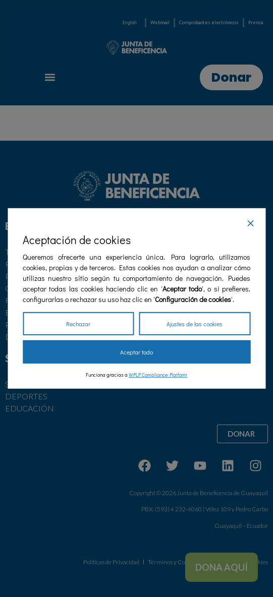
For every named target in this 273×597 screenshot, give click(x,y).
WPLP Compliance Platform (158, 375)
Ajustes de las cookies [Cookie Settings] (195, 324)
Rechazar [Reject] (78, 324)
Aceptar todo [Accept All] (136, 352)
